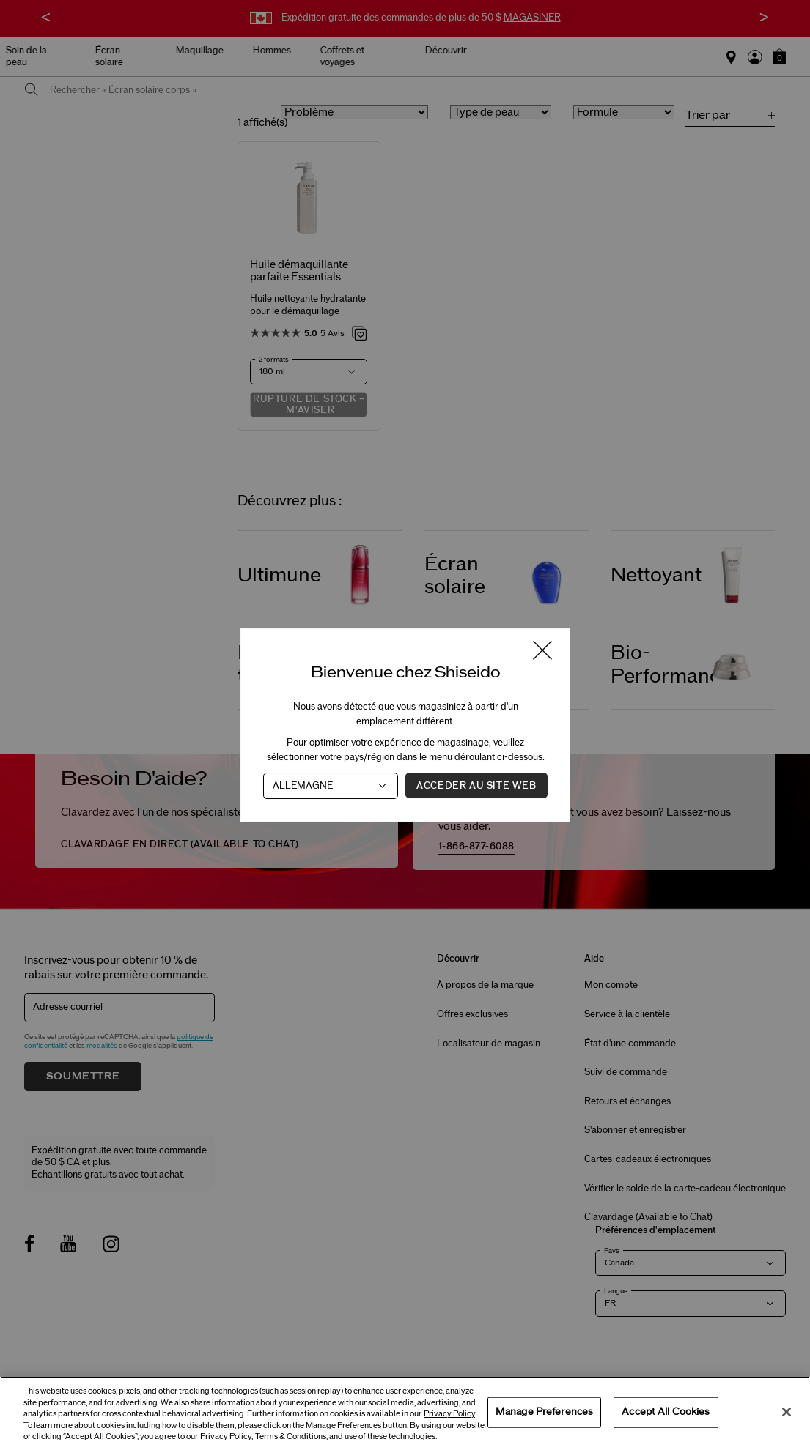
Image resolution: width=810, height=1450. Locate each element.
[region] (405, 1413)
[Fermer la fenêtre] (542, 651)
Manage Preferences (544, 1412)
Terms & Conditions (290, 1436)
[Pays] (330, 786)
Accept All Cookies (666, 1412)
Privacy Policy (449, 1414)
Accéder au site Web (476, 786)
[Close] (786, 1412)
